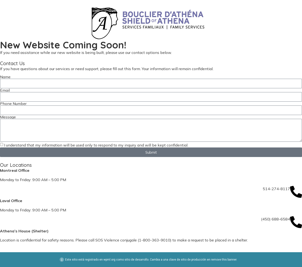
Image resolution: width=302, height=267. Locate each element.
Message (8, 117)
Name (5, 77)
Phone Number (13, 103)
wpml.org (109, 259)
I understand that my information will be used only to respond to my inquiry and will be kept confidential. (96, 145)
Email (5, 90)
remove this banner (223, 259)
